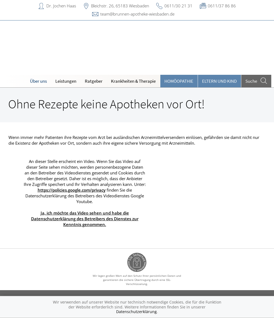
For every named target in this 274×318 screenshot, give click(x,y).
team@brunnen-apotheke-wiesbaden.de (137, 14)
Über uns (38, 81)
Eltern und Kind (219, 81)
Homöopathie (178, 81)
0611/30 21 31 (178, 5)
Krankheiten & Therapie (133, 81)
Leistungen (65, 81)
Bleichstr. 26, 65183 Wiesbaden (120, 5)
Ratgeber (94, 81)
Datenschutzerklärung (136, 311)
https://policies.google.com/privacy (72, 190)
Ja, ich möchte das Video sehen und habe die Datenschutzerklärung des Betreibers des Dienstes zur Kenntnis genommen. (84, 218)
